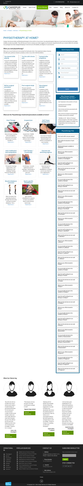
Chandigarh (9, 454)
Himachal (8, 467)
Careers (56, 7)
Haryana (8, 469)
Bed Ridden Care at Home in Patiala (28, 461)
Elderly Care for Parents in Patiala (27, 457)
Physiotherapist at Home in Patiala (27, 454)
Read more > (7, 73)
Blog (61, 7)
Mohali (7, 456)
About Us (67, 7)
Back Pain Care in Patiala (25, 463)
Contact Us (75, 7)
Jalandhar (8, 461)
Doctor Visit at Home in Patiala (26, 455)
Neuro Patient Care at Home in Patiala (28, 468)
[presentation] (68, 83)
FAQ (50, 7)
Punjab (7, 465)
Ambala (8, 463)
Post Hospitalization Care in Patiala (28, 465)
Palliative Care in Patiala (25, 467)
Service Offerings (42, 7)
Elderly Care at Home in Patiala (26, 452)
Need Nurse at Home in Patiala (26, 459)
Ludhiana (8, 459)
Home (24, 7)
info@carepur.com (75, 2)
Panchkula (8, 458)
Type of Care (32, 7)
